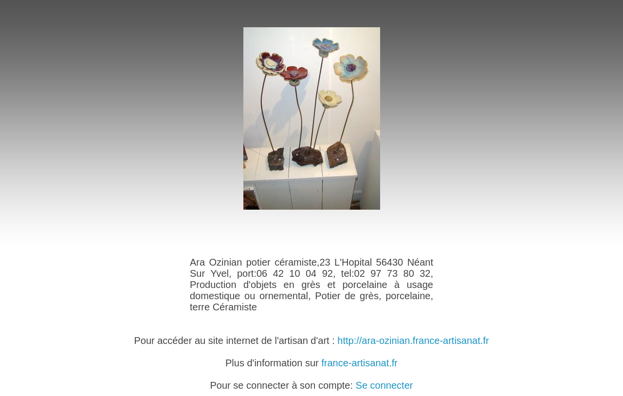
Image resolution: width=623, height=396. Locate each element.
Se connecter (384, 385)
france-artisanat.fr (359, 363)
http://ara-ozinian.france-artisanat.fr (413, 340)
